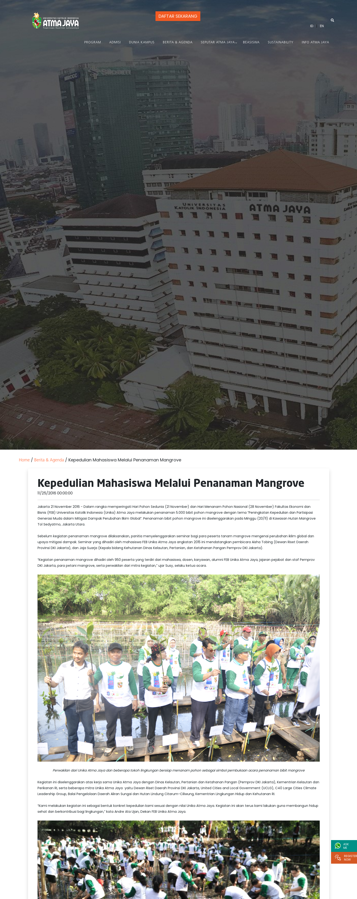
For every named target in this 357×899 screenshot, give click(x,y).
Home (24, 460)
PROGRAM (92, 42)
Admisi (115, 42)
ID (311, 26)
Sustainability (281, 42)
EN (322, 26)
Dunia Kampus (142, 42)
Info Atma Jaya (315, 42)
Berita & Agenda (178, 42)
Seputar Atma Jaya (218, 42)
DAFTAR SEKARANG (178, 16)
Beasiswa (251, 42)
